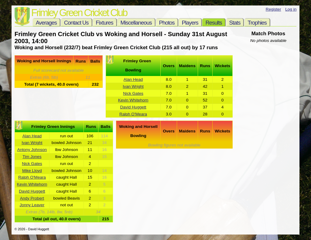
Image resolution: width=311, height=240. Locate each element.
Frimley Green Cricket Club (79, 12)
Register (273, 9)
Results (213, 22)
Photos (167, 22)
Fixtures (104, 22)
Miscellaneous (136, 22)
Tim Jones (31, 156)
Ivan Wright (133, 86)
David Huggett (133, 107)
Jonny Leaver (32, 205)
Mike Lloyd (32, 170)
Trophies (257, 22)
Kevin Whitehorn (133, 100)
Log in (290, 9)
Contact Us (76, 22)
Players (190, 22)
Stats (235, 22)
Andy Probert (32, 198)
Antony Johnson (32, 149)
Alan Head (133, 79)
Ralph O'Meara (133, 114)
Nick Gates (133, 93)
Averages (46, 22)
